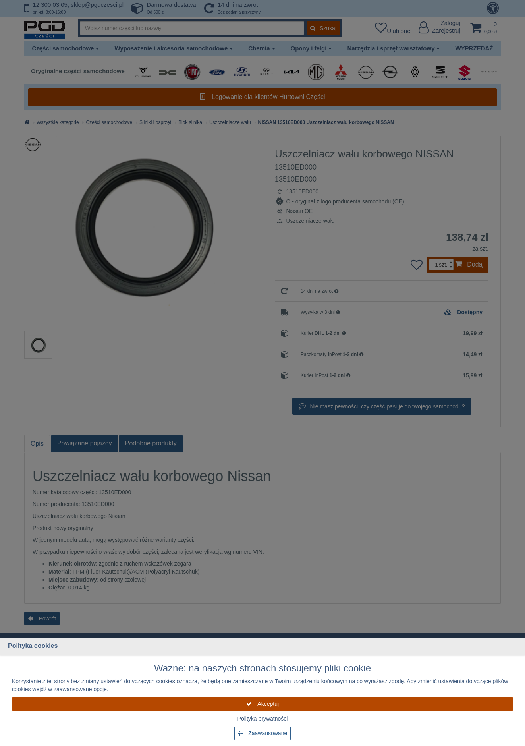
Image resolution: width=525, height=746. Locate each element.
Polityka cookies (33, 645)
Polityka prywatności (262, 718)
